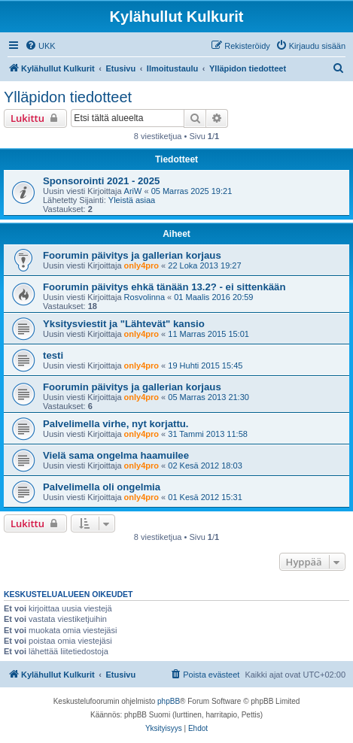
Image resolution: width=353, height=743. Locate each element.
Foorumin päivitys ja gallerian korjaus (132, 255)
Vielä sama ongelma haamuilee (116, 455)
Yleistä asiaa (131, 200)
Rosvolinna (144, 297)
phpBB (168, 701)
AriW (133, 191)
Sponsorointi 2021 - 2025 (101, 181)
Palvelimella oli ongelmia (101, 487)
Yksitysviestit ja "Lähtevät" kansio (124, 323)
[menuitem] (40, 46)
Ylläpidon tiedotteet (68, 97)
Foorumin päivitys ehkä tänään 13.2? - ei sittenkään (164, 287)
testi (53, 355)
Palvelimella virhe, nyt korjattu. (116, 423)
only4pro (141, 265)
